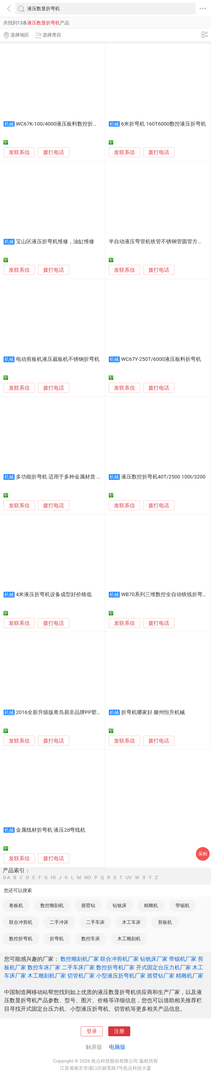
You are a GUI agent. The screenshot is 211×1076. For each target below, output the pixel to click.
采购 (202, 853)
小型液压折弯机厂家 (121, 975)
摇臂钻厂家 (160, 975)
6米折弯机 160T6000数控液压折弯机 (163, 124)
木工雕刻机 (129, 938)
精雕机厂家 (189, 975)
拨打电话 (53, 152)
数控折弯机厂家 (115, 967)
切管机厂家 (81, 975)
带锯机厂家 (182, 959)
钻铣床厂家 (154, 959)
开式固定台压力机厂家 (163, 967)
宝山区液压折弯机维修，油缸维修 (55, 242)
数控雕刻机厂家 (79, 959)
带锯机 (183, 905)
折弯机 (57, 938)
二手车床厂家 (78, 967)
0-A (6, 877)
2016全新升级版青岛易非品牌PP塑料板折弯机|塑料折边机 (83, 712)
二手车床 (95, 922)
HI (53, 877)
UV (129, 877)
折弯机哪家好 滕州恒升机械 (153, 712)
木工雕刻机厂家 (46, 975)
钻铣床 (120, 905)
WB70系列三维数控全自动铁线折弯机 (164, 594)
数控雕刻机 (52, 905)
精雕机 (151, 905)
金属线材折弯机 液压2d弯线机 (51, 830)
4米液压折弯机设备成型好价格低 (54, 594)
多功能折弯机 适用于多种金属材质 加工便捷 (67, 477)
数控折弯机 (20, 938)
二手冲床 (59, 922)
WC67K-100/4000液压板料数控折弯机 (59, 124)
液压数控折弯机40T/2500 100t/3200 (163, 477)
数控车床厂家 (43, 967)
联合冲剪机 (20, 922)
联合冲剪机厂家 (119, 959)
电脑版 (117, 1047)
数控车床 (90, 938)
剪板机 (165, 922)
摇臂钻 (88, 905)
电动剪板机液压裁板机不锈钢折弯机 (57, 359)
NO (87, 877)
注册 (119, 1031)
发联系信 (19, 152)
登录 (92, 1031)
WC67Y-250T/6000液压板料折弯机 (161, 359)
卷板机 (16, 905)
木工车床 (131, 922)
